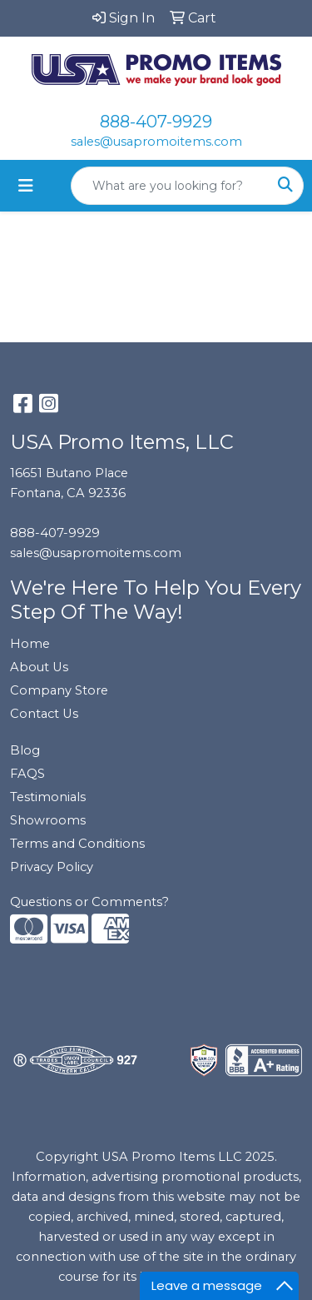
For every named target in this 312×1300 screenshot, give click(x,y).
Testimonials (48, 796)
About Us (39, 667)
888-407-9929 (156, 122)
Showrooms (48, 820)
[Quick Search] (170, 186)
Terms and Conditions (77, 843)
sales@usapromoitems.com (156, 141)
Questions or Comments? (89, 901)
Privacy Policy (51, 866)
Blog (25, 750)
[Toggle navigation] (25, 185)
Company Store (59, 690)
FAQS (27, 773)
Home (30, 643)
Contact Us (44, 713)
